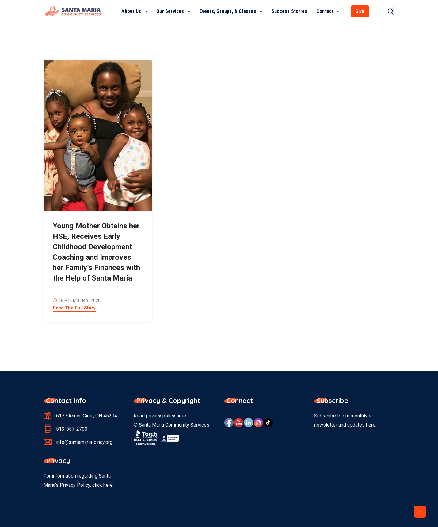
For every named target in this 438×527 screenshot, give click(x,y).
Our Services (170, 11)
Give (360, 11)
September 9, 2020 (80, 300)
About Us (131, 11)
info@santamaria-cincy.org (84, 442)
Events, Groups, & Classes (228, 11)
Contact (324, 11)
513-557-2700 (71, 429)
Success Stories (289, 11)
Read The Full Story (74, 308)
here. (108, 485)
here (181, 416)
